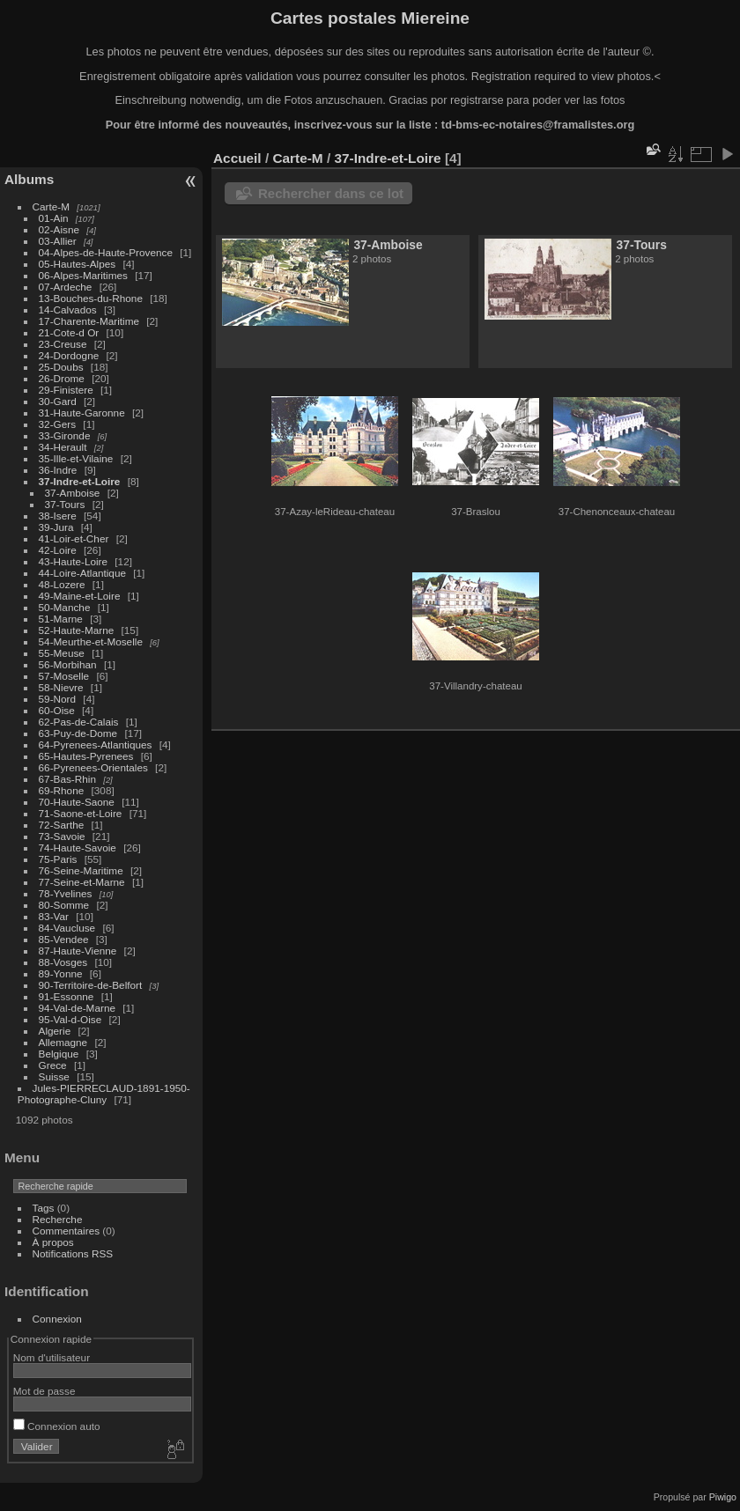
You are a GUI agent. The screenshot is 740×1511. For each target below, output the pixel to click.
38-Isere (58, 515)
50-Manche (65, 607)
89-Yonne (61, 973)
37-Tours (65, 504)
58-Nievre (61, 687)
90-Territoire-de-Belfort (91, 985)
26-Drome (62, 378)
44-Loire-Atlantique (82, 573)
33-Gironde (65, 435)
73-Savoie (62, 836)
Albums (29, 179)
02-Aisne (59, 229)
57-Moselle (64, 676)
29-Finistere (66, 389)
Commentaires (66, 1230)
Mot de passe (44, 1391)
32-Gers (58, 424)
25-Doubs (61, 366)
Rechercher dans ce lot (330, 193)
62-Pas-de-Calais (79, 721)
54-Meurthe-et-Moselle (91, 641)
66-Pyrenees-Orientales (93, 767)
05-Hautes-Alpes (77, 263)
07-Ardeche (65, 286)
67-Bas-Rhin (67, 779)
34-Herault (63, 447)
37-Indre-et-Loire (80, 481)
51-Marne (61, 618)
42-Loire (58, 550)
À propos (53, 1242)
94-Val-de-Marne (77, 1007)
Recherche (58, 1219)
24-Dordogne (69, 355)
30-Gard (58, 401)
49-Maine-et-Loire (80, 595)
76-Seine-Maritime (81, 870)
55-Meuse (62, 653)
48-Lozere (62, 584)
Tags (44, 1207)
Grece (53, 1065)
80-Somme (64, 904)
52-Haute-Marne (77, 630)
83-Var (54, 916)
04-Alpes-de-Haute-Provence (106, 252)
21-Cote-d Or (69, 332)
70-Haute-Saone (77, 801)
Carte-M (51, 206)
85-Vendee (64, 939)
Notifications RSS (73, 1253)
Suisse (54, 1076)
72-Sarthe (62, 824)
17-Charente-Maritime (89, 321)
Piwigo (722, 1497)
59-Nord (58, 698)
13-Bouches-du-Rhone (91, 298)
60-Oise (57, 710)
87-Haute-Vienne (78, 950)
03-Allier (58, 241)
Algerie (55, 1030)
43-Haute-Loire (73, 561)
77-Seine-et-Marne (82, 882)
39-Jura (56, 527)
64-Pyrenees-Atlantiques (95, 744)
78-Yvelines (65, 893)
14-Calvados (68, 309)
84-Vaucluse (67, 927)
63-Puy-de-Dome (78, 733)
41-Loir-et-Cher (74, 538)
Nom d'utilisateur (51, 1357)
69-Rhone (62, 790)
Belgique (59, 1053)
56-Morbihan (68, 664)
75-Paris (58, 859)
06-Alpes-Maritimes (83, 275)
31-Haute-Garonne (82, 412)
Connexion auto (56, 1426)
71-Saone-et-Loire (80, 813)
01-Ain (54, 218)
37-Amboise (72, 492)
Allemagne (63, 1042)
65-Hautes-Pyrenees (86, 756)
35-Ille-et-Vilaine (76, 458)
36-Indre (58, 469)
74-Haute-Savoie (77, 847)
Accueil (237, 158)
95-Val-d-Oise (70, 1019)
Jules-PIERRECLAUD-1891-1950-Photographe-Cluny (104, 1093)
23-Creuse (63, 344)
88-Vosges (63, 962)
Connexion (57, 1318)
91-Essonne (66, 996)
